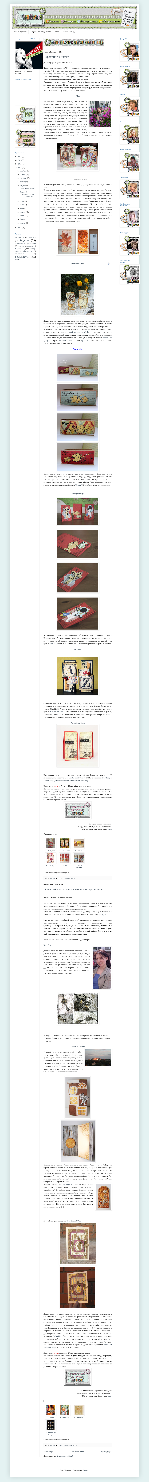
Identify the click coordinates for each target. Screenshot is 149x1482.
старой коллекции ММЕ (77, 332)
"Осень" (78, 485)
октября (23, 178)
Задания (24, 240)
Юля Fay (47, 945)
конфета (30, 246)
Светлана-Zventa (80, 179)
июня (22, 205)
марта (22, 216)
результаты (22, 256)
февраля (23, 219)
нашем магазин (55, 794)
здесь (109, 829)
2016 (20, 157)
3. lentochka (78, 1418)
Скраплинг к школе (56, 56)
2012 (20, 168)
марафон (19, 248)
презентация (19, 254)
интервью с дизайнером (25, 243)
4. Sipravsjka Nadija (50, 1433)
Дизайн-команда (69, 32)
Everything (106, 778)
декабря (23, 171)
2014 (20, 160)
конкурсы (21, 246)
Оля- (74, 1221)
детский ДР (19, 237)
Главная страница (20, 32)
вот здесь (102, 914)
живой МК (31, 237)
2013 (20, 164)
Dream (46, 780)
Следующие (48, 1452)
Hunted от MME (57, 712)
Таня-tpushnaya (77, 493)
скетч (17, 259)
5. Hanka (65, 865)
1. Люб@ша (50, 851)
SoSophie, (57, 1336)
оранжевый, (64, 340)
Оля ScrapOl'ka (78, 263)
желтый (72, 340)
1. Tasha (50, 1418)
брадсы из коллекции (60, 780)
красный (84, 340)
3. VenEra (78, 851)
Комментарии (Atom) (65, 1456)
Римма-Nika (77, 349)
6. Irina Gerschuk (79, 866)
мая (21, 208)
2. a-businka (64, 1418)
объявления (27, 251)
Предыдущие (106, 1452)
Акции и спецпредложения (40, 32)
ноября (23, 174)
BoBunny (54, 643)
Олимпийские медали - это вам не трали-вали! (74, 889)
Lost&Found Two (76, 778)
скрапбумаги (67, 1184)
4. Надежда (50, 865)
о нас (57, 32)
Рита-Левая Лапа (78, 723)
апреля (23, 212)
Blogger (85, 1470)
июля (22, 201)
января (23, 223)
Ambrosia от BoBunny (79, 780)
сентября (23, 182)
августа (23, 186)
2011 (20, 228)
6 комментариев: (69, 878)
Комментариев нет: (70, 1445)
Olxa (78, 96)
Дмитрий (77, 649)
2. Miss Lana (64, 851)
